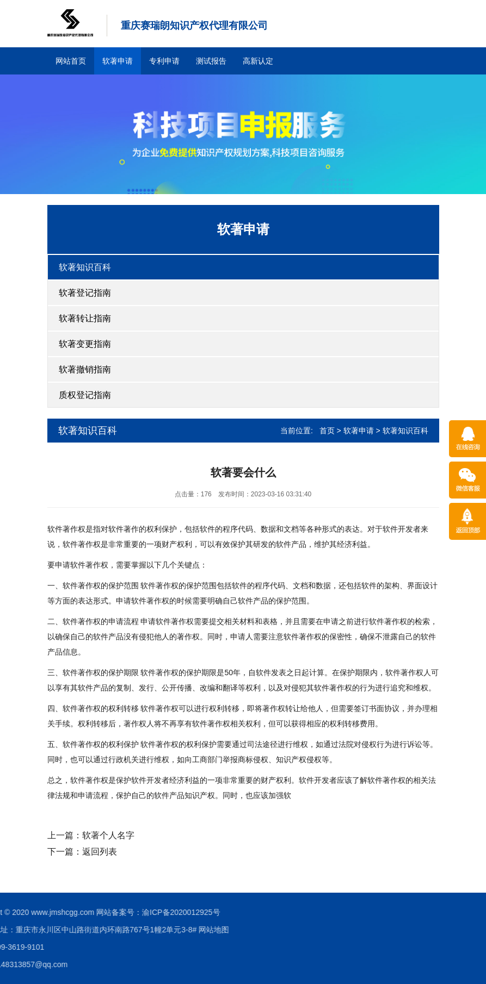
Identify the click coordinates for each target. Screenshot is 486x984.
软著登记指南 (85, 292)
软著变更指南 (85, 343)
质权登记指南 (85, 395)
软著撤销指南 (85, 369)
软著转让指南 (85, 318)
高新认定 (258, 61)
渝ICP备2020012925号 (68, 912)
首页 (327, 430)
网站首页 (71, 61)
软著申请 (117, 61)
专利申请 (164, 61)
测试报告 (211, 61)
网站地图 (100, 929)
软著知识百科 (85, 267)
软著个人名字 (108, 835)
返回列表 (99, 851)
